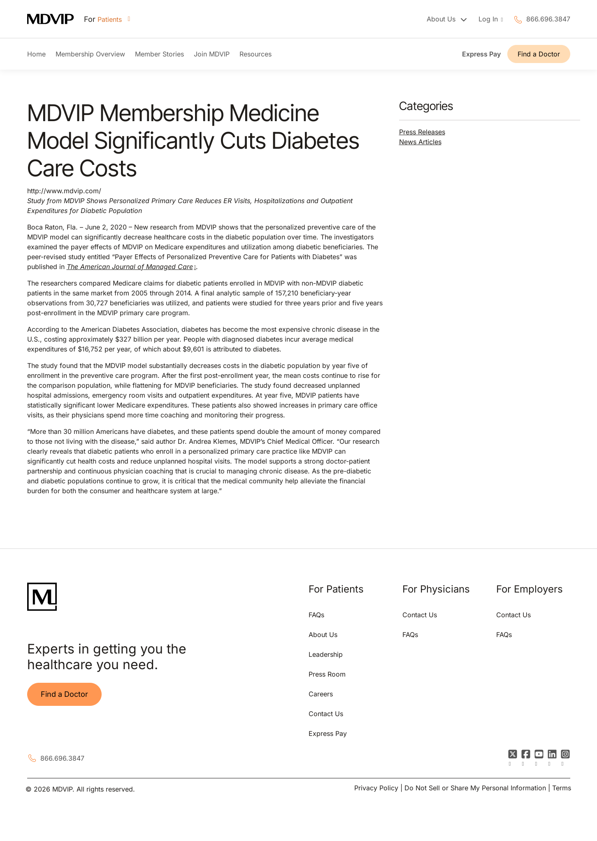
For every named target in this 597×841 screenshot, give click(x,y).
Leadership (326, 654)
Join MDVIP (212, 54)
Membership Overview (90, 54)
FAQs (316, 615)
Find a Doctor (539, 54)
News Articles (420, 142)
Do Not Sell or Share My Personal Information (475, 788)
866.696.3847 (548, 19)
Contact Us (326, 714)
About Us (323, 634)
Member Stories (159, 54)
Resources (255, 54)
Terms (561, 788)
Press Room (327, 674)
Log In (489, 19)
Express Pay (481, 54)
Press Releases (422, 132)
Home (36, 54)
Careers (321, 694)
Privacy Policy (376, 788)
